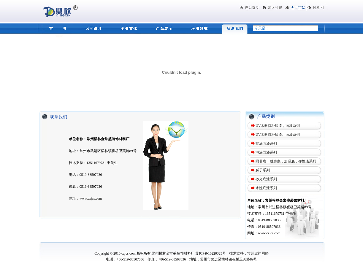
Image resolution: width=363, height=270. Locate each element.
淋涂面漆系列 (266, 152)
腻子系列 (263, 170)
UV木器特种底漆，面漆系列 (278, 126)
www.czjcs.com (91, 198)
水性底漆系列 (266, 188)
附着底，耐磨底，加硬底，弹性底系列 (286, 161)
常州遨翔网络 (258, 253)
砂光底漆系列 (266, 179)
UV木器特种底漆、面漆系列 (278, 134)
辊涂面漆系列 (266, 143)
